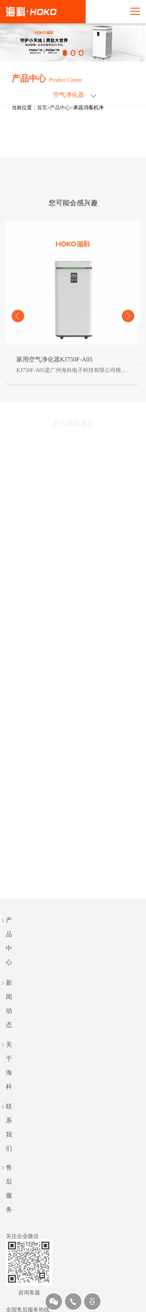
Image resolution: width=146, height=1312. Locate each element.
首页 (42, 107)
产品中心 (60, 107)
